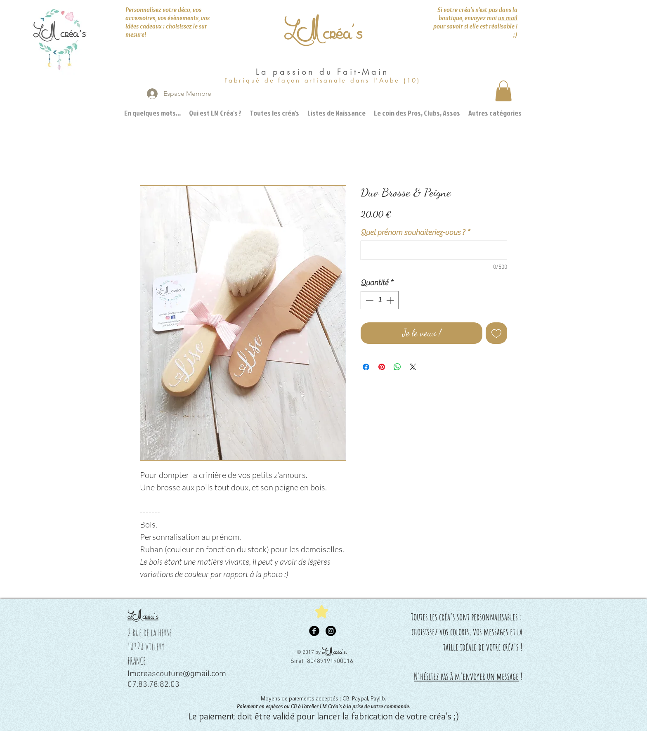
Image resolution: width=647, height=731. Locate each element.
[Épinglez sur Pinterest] (382, 367)
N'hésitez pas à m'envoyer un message (466, 676)
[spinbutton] (379, 300)
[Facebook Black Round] (314, 631)
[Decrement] (368, 300)
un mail (507, 18)
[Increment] (391, 300)
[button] (503, 90)
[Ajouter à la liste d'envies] (496, 333)
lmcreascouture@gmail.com (177, 674)
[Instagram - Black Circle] (331, 631)
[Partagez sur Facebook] (366, 367)
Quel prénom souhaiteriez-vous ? (415, 232)
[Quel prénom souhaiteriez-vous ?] (434, 250)
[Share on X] (413, 367)
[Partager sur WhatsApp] (397, 367)
